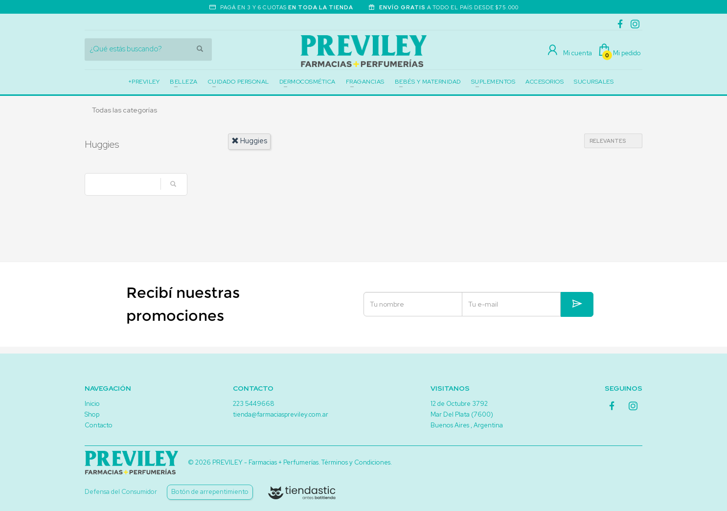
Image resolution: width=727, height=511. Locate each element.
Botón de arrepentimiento (210, 492)
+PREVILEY (144, 82)
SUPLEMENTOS (493, 82)
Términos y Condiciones (355, 462)
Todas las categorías (124, 110)
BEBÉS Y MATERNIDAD (428, 82)
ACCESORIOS (544, 82)
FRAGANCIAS (365, 82)
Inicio (92, 404)
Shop (92, 414)
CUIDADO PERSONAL (238, 82)
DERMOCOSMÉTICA (307, 82)
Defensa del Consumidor (121, 492)
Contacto (99, 425)
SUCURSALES (593, 82)
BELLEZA (184, 82)
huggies (249, 141)
